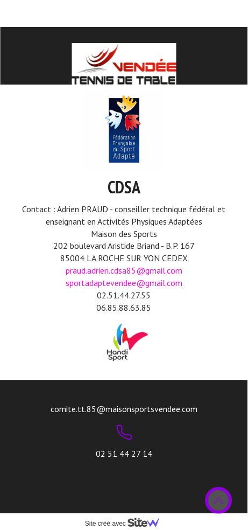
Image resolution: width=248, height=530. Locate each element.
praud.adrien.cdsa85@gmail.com (124, 270)
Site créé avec (126, 523)
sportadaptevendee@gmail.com (124, 282)
